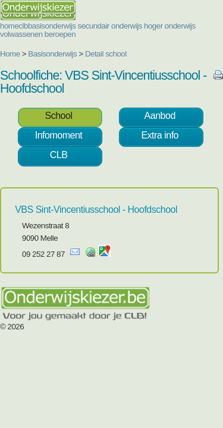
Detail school (106, 53)
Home (10, 53)
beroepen (60, 34)
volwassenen (21, 34)
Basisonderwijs (52, 53)
